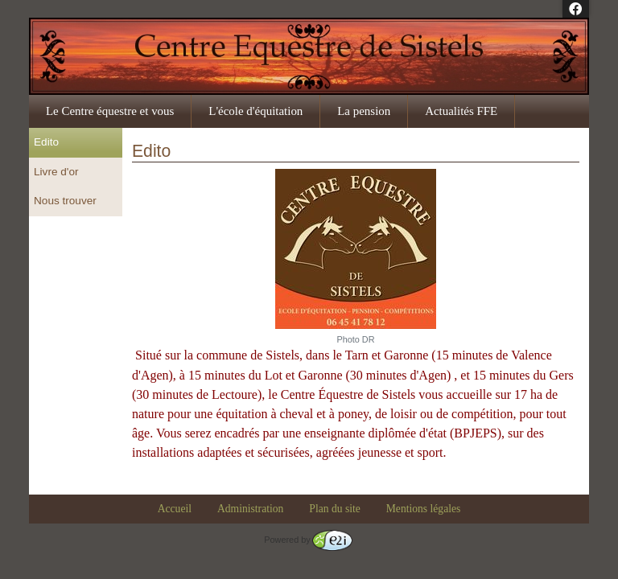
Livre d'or (56, 172)
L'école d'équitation (255, 111)
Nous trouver (65, 201)
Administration (250, 509)
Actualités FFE (461, 111)
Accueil (175, 509)
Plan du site (334, 509)
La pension (363, 111)
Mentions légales (423, 509)
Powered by (308, 539)
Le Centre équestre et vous (110, 111)
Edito (46, 142)
